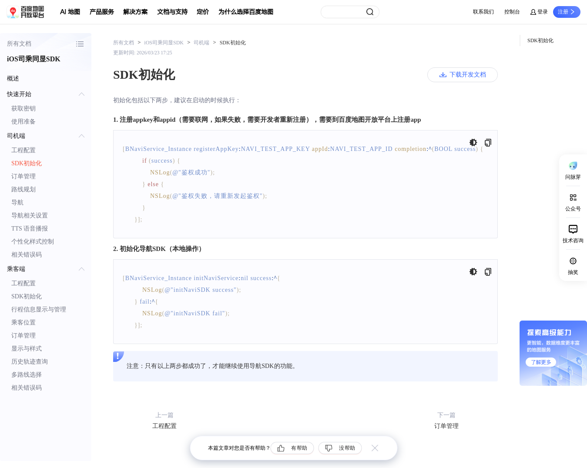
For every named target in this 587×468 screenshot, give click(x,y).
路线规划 (23, 189)
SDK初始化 (26, 163)
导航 (17, 202)
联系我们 (483, 12)
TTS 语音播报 (29, 228)
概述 (13, 78)
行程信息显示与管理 (38, 309)
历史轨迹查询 (29, 361)
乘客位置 (23, 322)
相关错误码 (26, 254)
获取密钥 (23, 108)
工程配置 (23, 150)
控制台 (512, 12)
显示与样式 (26, 348)
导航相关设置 (29, 215)
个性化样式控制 (32, 241)
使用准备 (23, 121)
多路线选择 (26, 374)
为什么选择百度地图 (245, 12)
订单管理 (23, 176)
